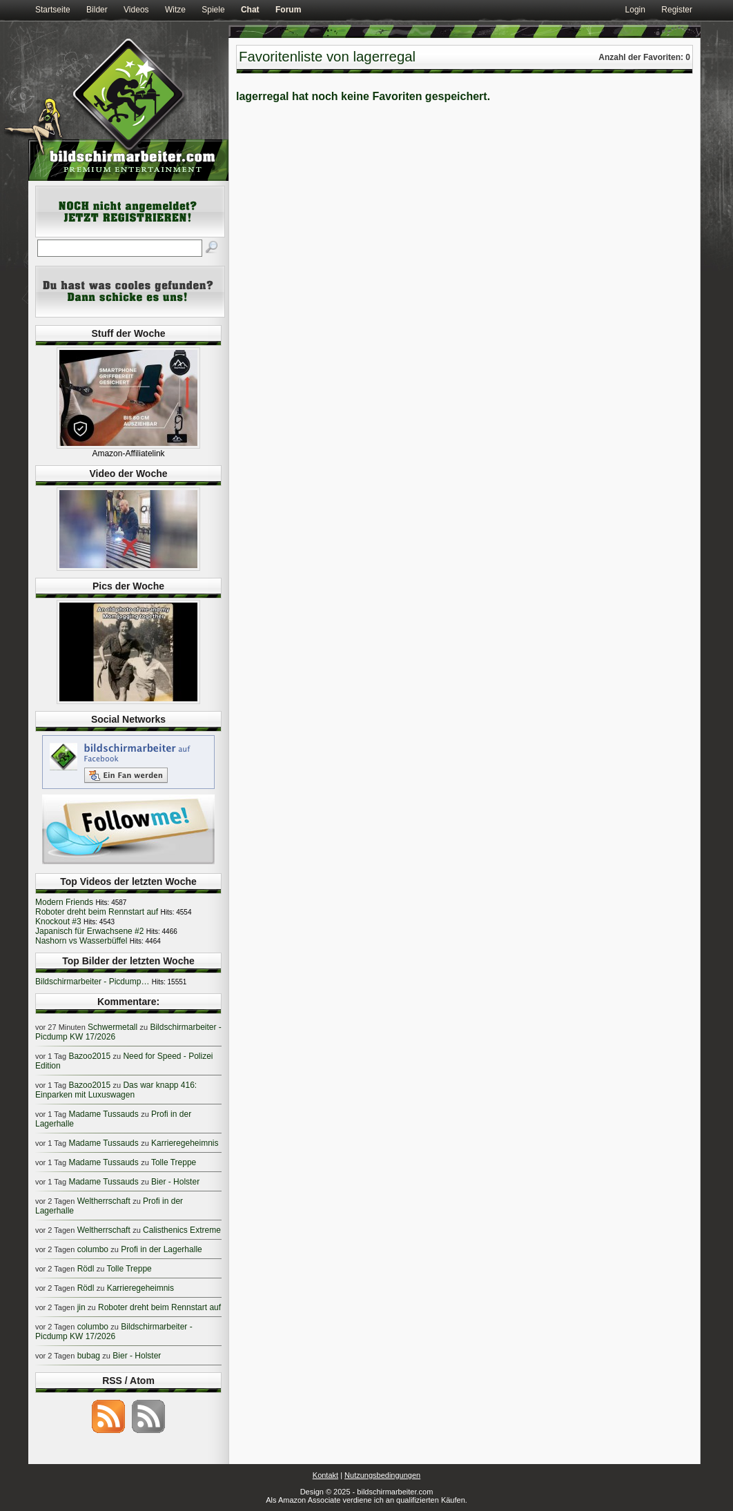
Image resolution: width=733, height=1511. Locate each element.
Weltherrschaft (103, 1201)
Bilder (97, 9)
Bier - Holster (175, 1182)
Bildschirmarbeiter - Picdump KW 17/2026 (114, 1331)
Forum (288, 9)
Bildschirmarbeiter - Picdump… (92, 981)
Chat (250, 9)
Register (676, 9)
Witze (175, 9)
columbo (92, 1249)
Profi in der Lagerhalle (161, 1249)
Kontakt (325, 1475)
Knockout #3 (58, 921)
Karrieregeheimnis (184, 1143)
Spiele (213, 9)
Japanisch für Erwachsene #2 (89, 931)
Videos (136, 9)
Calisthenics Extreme (182, 1230)
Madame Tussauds (103, 1114)
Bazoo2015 (89, 1056)
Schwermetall (112, 1027)
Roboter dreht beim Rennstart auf (96, 912)
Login (635, 9)
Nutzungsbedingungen (382, 1475)
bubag (88, 1356)
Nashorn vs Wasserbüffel (81, 941)
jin (81, 1307)
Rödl (86, 1269)
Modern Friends (64, 902)
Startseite (52, 9)
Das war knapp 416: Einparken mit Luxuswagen (116, 1090)
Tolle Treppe (173, 1162)
